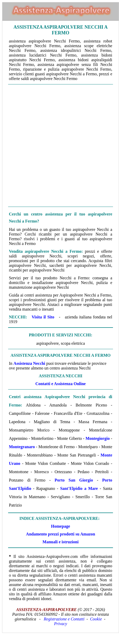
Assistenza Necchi (29, 363)
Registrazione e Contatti (64, 619)
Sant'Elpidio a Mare (79, 488)
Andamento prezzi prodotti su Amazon (60, 534)
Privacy (60, 623)
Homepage (60, 526)
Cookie (96, 619)
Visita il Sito (43, 317)
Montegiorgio (98, 438)
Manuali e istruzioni (61, 542)
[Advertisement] (59, 146)
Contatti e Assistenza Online (60, 383)
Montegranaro (22, 447)
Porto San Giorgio (74, 480)
